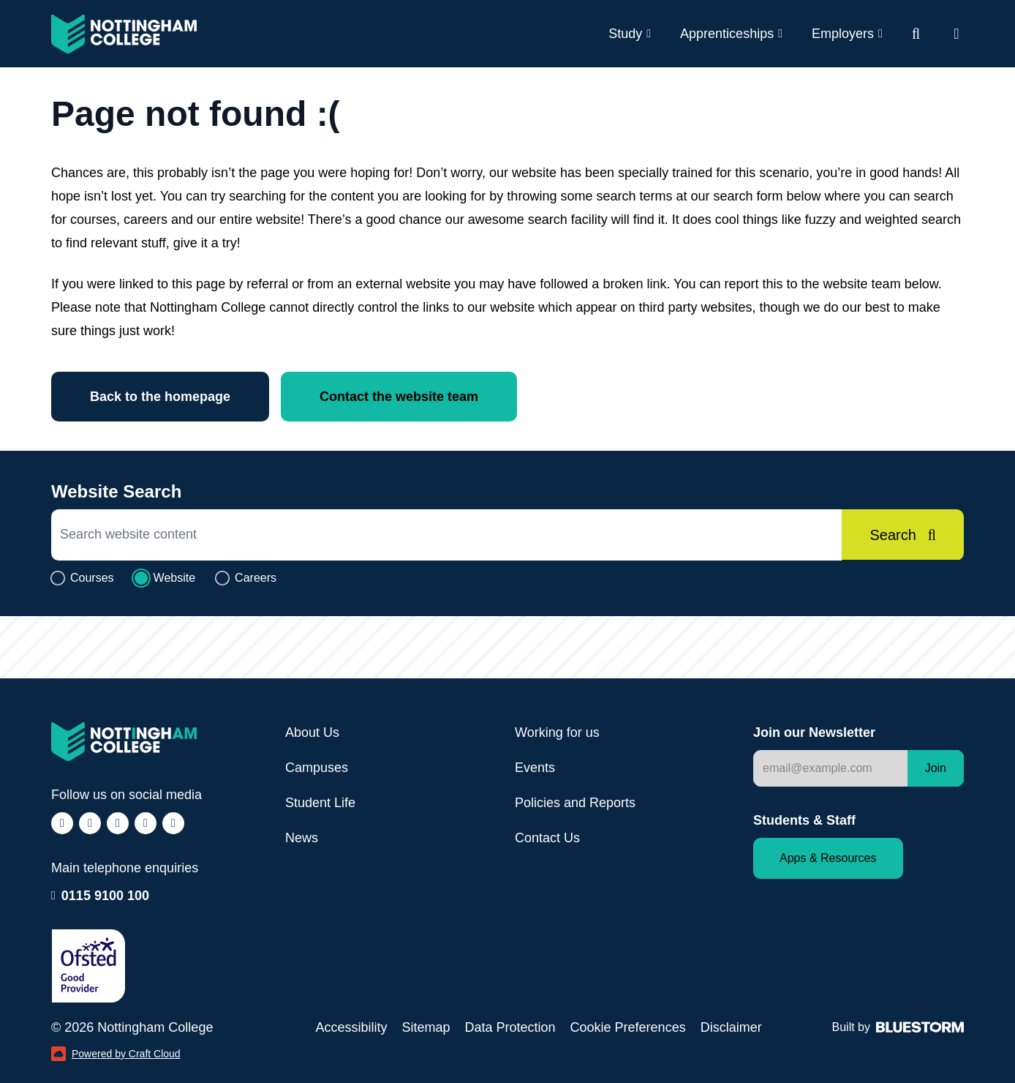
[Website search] (916, 33)
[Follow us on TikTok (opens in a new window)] (118, 823)
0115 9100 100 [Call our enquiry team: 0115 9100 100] (105, 895)
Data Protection (509, 1027)
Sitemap (425, 1027)
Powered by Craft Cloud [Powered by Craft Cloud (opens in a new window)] (116, 1053)
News (301, 838)
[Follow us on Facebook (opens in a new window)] (62, 823)
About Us (312, 732)
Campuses (316, 767)
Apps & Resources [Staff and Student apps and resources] (828, 858)
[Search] (896, 535)
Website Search (116, 491)
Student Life (320, 802)
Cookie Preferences (628, 1027)
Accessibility (351, 1027)
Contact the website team (414, 396)
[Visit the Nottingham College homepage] (124, 34)
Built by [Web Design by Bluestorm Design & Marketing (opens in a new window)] (898, 1027)
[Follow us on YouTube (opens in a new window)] (173, 823)
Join (935, 768)
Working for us (557, 732)
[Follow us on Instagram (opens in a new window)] (90, 823)
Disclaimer (731, 1027)
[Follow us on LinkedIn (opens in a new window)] (145, 823)
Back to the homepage (165, 396)
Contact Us (547, 838)
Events (535, 767)
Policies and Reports (575, 802)
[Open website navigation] (956, 33)
